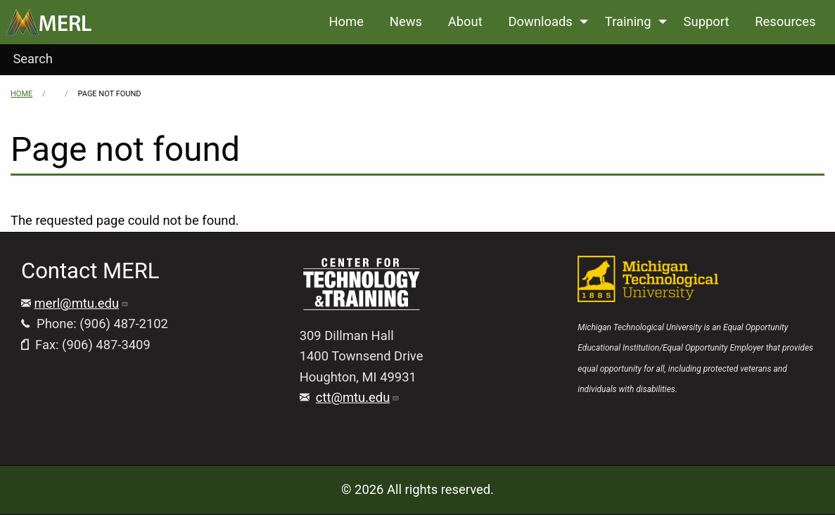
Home (21, 93)
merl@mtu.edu (81, 303)
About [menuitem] (465, 21)
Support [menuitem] (706, 21)
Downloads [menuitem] (540, 21)
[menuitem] (48, 22)
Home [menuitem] (346, 21)
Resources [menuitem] (785, 21)
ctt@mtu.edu (358, 397)
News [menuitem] (406, 21)
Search (33, 58)
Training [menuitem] (628, 21)
